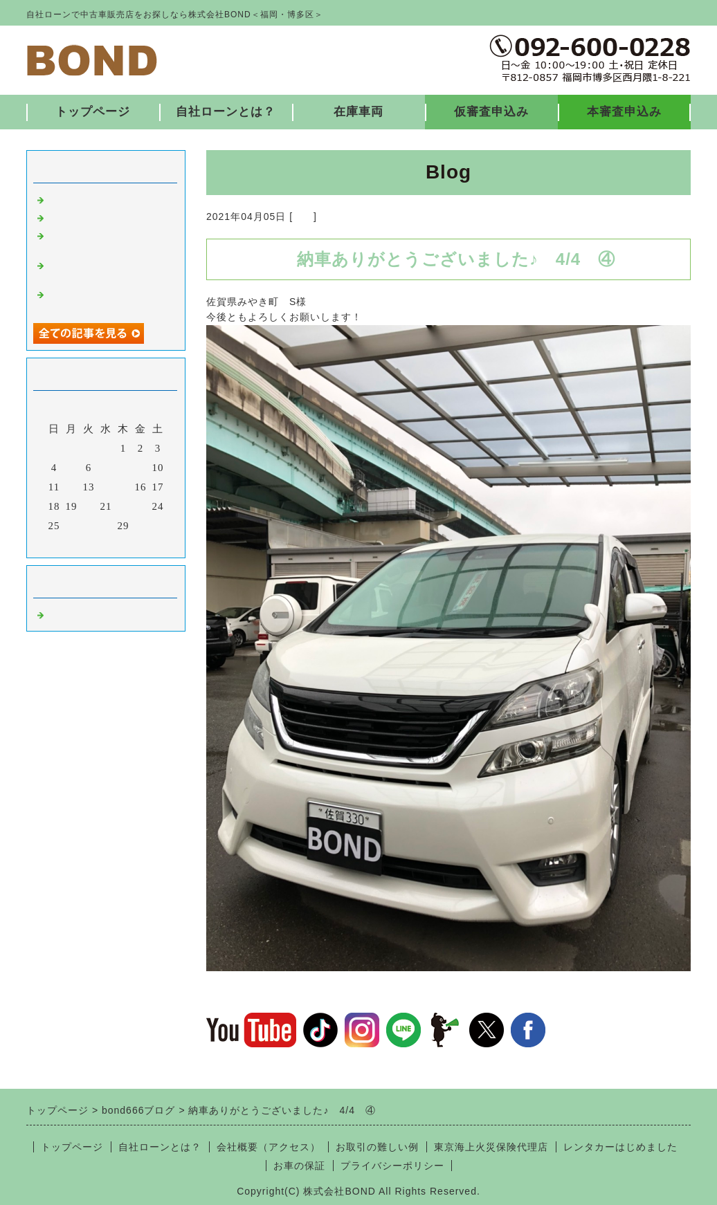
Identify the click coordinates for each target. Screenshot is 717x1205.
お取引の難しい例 (377, 1146)
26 (72, 525)
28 (106, 525)
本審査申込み (624, 111)
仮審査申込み (491, 111)
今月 (106, 543)
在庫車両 (358, 111)
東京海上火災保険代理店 (491, 1146)
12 (72, 487)
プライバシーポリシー (392, 1165)
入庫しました (80, 198)
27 (89, 525)
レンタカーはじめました (620, 1146)
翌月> (134, 543)
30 (141, 525)
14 (106, 487)
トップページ (92, 111)
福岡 (303, 216)
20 (89, 506)
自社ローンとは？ (225, 111)
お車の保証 (299, 1165)
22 (123, 506)
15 (123, 487)
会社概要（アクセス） (268, 1146)
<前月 (77, 543)
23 (141, 506)
